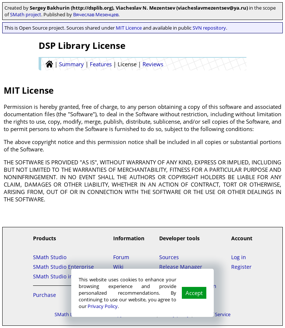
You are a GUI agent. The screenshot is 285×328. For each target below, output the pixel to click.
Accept (194, 293)
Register (241, 266)
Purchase (44, 294)
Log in (238, 257)
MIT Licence (129, 27)
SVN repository (209, 27)
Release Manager (180, 266)
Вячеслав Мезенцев (95, 14)
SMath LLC (66, 314)
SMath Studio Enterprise (63, 266)
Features (101, 64)
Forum (121, 257)
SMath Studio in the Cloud (65, 276)
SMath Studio (49, 257)
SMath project (25, 14)
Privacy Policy (103, 306)
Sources (169, 257)
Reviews (152, 64)
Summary (71, 64)
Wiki (118, 266)
